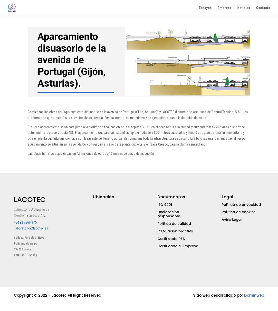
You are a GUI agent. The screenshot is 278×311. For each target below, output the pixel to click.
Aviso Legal (232, 219)
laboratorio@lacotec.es (31, 228)
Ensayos (205, 8)
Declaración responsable (168, 214)
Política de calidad (174, 223)
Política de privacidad (241, 204)
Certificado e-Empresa (177, 246)
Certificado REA (171, 238)
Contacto (263, 8)
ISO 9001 (164, 204)
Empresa (224, 8)
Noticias (243, 8)
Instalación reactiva (175, 231)
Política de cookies (239, 212)
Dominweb (254, 295)
